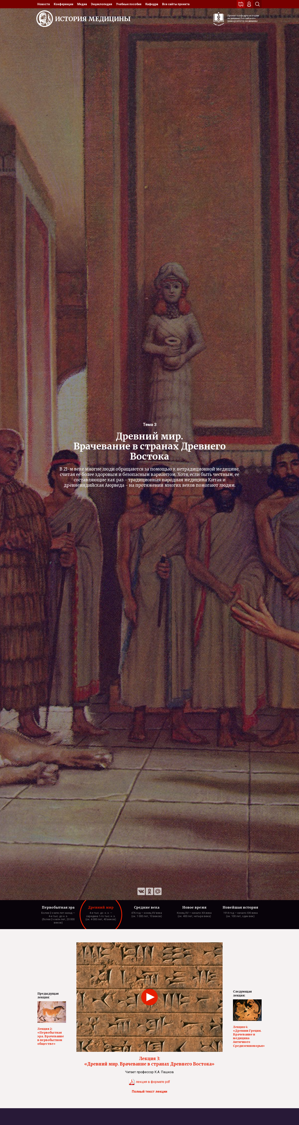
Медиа (82, 4)
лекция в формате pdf (149, 1082)
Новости (43, 4)
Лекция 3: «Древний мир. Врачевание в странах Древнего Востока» (149, 1061)
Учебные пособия (128, 4)
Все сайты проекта (176, 4)
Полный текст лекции (149, 1091)
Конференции (63, 4)
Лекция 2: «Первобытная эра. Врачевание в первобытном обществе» (50, 1036)
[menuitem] (43, 4)
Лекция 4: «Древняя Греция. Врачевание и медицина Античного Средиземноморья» (247, 1036)
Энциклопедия (101, 4)
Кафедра (151, 4)
